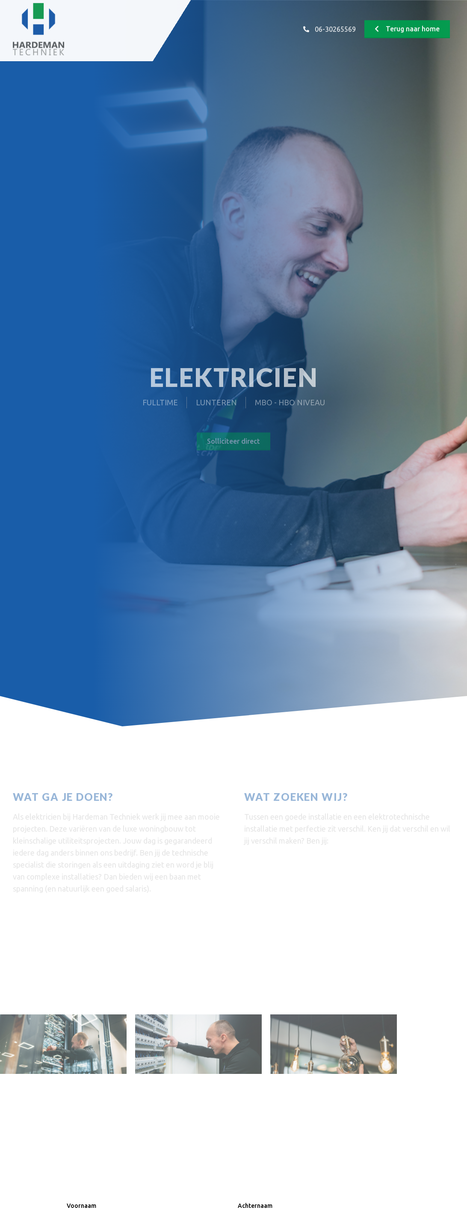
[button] (407, 23)
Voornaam (81, 1205)
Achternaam (255, 1205)
